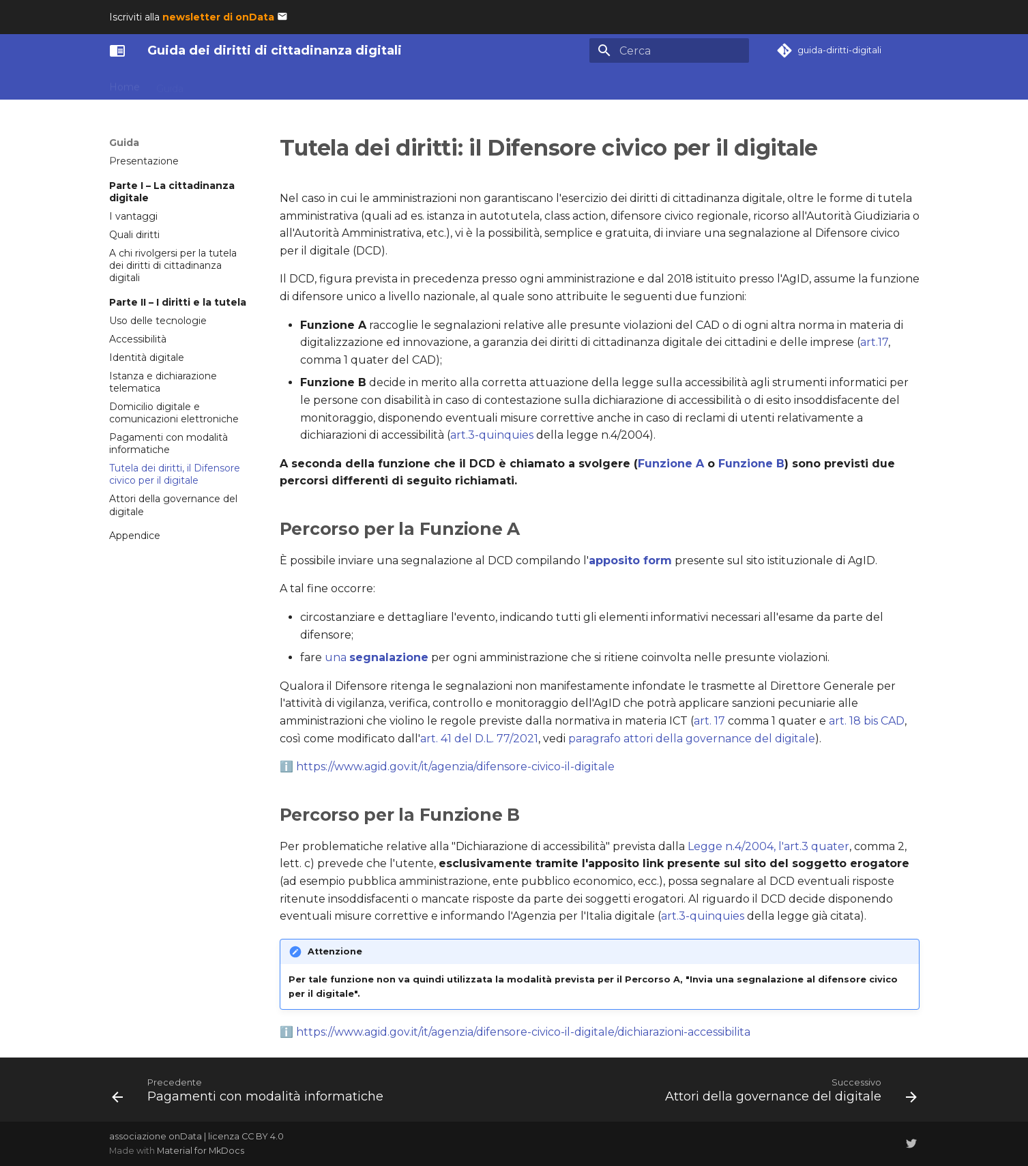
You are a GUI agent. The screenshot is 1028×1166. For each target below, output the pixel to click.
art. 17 (709, 720)
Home (124, 84)
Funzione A (671, 463)
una (376, 657)
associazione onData (155, 1136)
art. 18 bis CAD (867, 720)
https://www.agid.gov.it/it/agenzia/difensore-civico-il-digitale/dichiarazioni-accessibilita (523, 1031)
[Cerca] (669, 50)
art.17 (874, 342)
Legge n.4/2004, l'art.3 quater (768, 846)
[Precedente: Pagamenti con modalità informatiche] (250, 1093)
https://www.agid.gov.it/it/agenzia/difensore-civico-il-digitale (455, 766)
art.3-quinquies (491, 434)
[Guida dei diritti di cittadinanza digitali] (117, 50)
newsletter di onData (218, 17)
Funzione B (751, 463)
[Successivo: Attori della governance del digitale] (788, 1093)
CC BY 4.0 (262, 1136)
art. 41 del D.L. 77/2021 (479, 738)
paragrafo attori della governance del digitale (691, 738)
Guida (169, 84)
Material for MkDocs (200, 1151)
